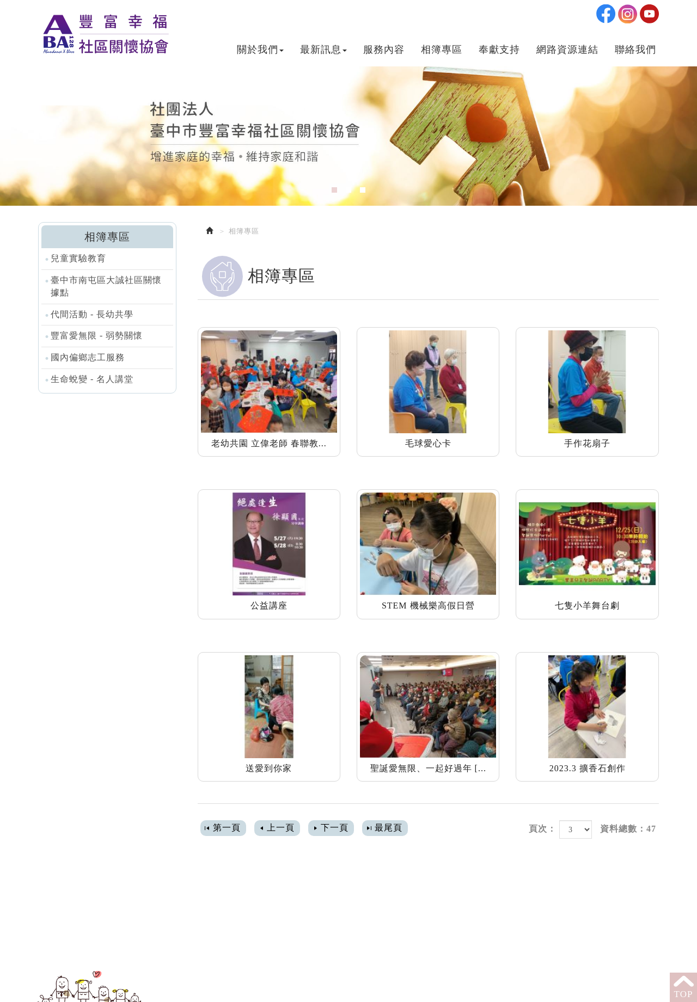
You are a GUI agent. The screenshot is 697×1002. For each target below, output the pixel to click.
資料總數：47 (628, 828)
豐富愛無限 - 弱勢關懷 (97, 335)
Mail (220, 929)
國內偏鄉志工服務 (88, 357)
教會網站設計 (467, 984)
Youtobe (649, 11)
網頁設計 (352, 984)
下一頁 (334, 827)
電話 (219, 912)
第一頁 (227, 827)
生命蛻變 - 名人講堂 (92, 379)
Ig (627, 11)
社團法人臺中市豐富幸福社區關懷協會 (104, 30)
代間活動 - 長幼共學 (92, 314)
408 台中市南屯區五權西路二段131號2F (312, 946)
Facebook (605, 11)
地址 (219, 946)
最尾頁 (388, 827)
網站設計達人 (407, 984)
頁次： (543, 828)
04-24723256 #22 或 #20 (281, 912)
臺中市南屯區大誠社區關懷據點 (106, 286)
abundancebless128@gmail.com (296, 929)
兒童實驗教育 (78, 258)
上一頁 (281, 827)
